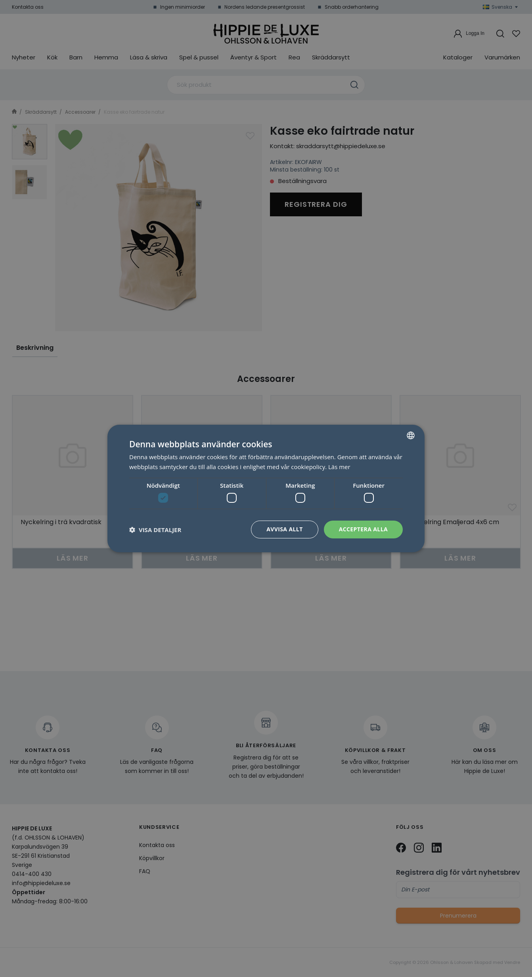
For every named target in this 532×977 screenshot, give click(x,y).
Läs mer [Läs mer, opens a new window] (339, 467)
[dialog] (266, 488)
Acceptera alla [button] (363, 529)
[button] (155, 529)
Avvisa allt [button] (284, 529)
